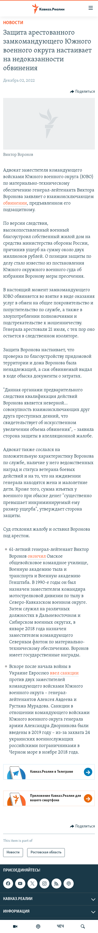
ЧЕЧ (60, 926)
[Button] (82, 92)
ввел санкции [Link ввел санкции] (64, 673)
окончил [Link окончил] (37, 556)
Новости (13, 22)
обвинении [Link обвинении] (15, 203)
